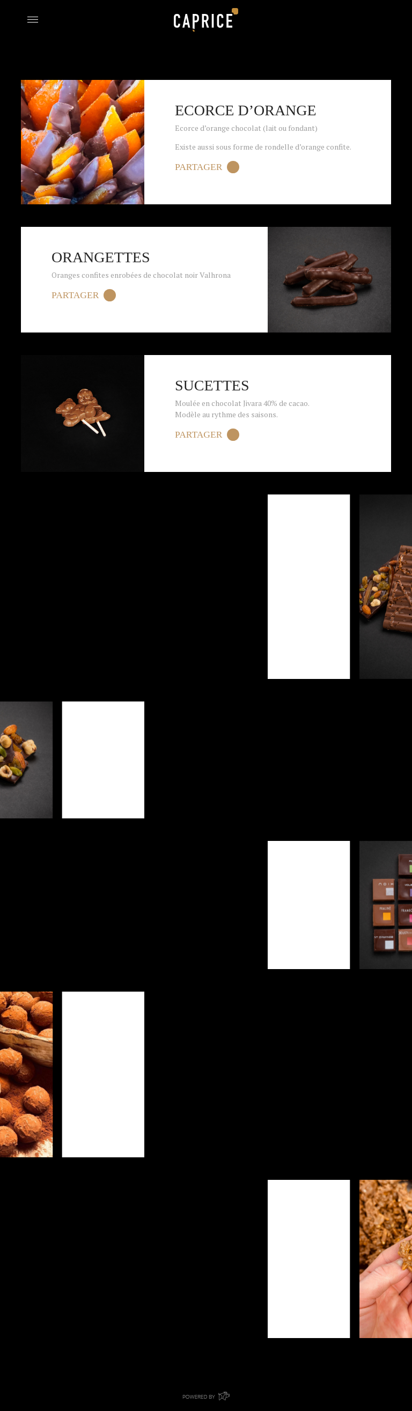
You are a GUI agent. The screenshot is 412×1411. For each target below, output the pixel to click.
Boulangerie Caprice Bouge (206, 20)
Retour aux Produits (71, 71)
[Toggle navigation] (32, 18)
